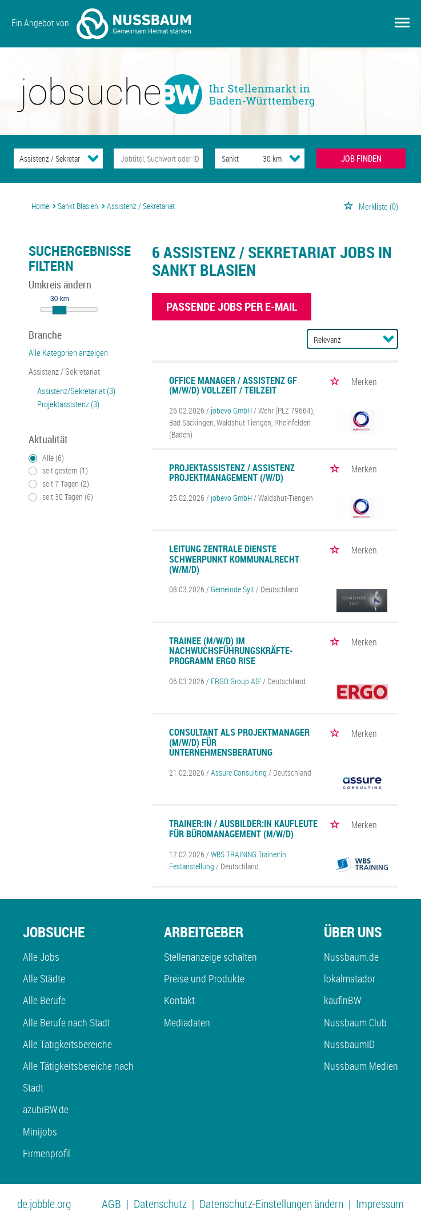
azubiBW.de (46, 1109)
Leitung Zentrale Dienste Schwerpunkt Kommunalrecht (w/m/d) (234, 559)
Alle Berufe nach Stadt (66, 1022)
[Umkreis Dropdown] (294, 158)
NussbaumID (349, 1044)
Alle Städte (44, 978)
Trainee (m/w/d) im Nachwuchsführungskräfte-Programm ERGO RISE (231, 651)
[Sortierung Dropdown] (388, 338)
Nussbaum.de (351, 957)
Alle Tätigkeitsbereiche (67, 1044)
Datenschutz (160, 1203)
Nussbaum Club (355, 1022)
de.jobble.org (44, 1203)
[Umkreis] (262, 158)
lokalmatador (349, 978)
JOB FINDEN (361, 158)
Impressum (380, 1203)
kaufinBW (342, 1000)
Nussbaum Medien (361, 1066)
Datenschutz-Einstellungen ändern (271, 1203)
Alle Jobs (41, 957)
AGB (111, 1203)
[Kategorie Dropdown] (93, 158)
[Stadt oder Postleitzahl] (228, 158)
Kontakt (179, 1000)
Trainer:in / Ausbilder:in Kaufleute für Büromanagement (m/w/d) (243, 828)
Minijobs (40, 1131)
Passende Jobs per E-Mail (231, 306)
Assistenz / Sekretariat (64, 371)
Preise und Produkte (204, 978)
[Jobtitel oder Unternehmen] (158, 158)
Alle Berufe (44, 1000)
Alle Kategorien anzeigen (68, 352)
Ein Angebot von (101, 24)
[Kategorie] (47, 158)
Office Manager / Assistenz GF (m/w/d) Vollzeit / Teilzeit (233, 385)
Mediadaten (187, 1022)
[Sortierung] (341, 339)
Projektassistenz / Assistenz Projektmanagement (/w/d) (232, 472)
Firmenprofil (46, 1153)
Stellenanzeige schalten (210, 957)
